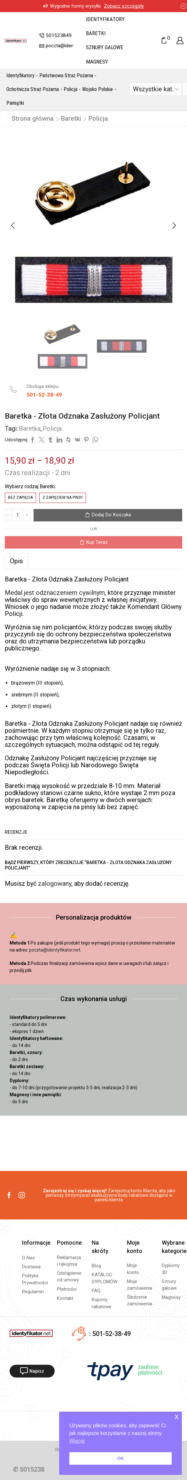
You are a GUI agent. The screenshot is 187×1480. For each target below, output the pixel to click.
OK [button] (120, 1458)
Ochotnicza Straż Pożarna (32, 89)
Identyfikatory (105, 19)
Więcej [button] (77, 1441)
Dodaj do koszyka (111, 515)
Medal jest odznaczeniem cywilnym (55, 592)
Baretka (30, 428)
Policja (70, 89)
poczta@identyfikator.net (54, 950)
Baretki (95, 33)
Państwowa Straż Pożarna (66, 75)
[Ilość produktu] (18, 515)
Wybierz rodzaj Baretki (30, 486)
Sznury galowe (104, 47)
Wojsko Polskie (97, 89)
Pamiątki (15, 103)
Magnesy (97, 61)
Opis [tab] (16, 561)
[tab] (16, 561)
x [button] (177, 1416)
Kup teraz (97, 542)
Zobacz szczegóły (124, 6)
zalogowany (54, 883)
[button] (13, 226)
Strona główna (33, 118)
